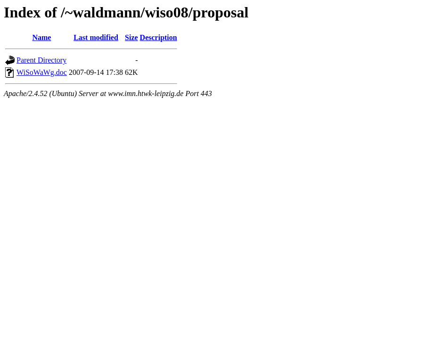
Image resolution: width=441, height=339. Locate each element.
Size (131, 37)
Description (158, 37)
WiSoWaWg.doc (41, 72)
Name (41, 37)
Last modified (96, 37)
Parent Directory (41, 60)
